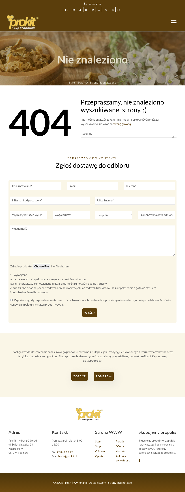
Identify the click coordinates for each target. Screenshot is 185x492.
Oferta (120, 446)
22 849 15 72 (95, 4)
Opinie (99, 456)
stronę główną (122, 123)
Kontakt (120, 451)
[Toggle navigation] (173, 22)
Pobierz (104, 376)
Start (72, 84)
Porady (120, 441)
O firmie (100, 451)
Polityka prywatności (123, 458)
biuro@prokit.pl (67, 456)
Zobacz (79, 376)
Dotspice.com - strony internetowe (110, 482)
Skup (98, 446)
